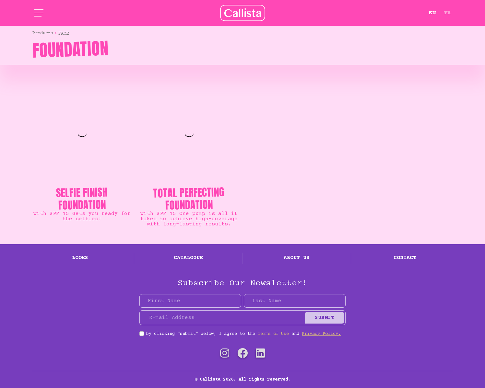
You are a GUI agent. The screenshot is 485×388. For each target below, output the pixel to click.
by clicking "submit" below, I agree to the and (243, 334)
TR (447, 13)
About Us (297, 258)
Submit (324, 318)
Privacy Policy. (321, 334)
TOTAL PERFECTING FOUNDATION (189, 198)
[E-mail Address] (223, 318)
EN (432, 13)
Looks (80, 258)
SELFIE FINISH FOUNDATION (82, 198)
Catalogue (188, 258)
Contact (405, 258)
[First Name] (190, 301)
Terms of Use (273, 334)
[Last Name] (295, 301)
